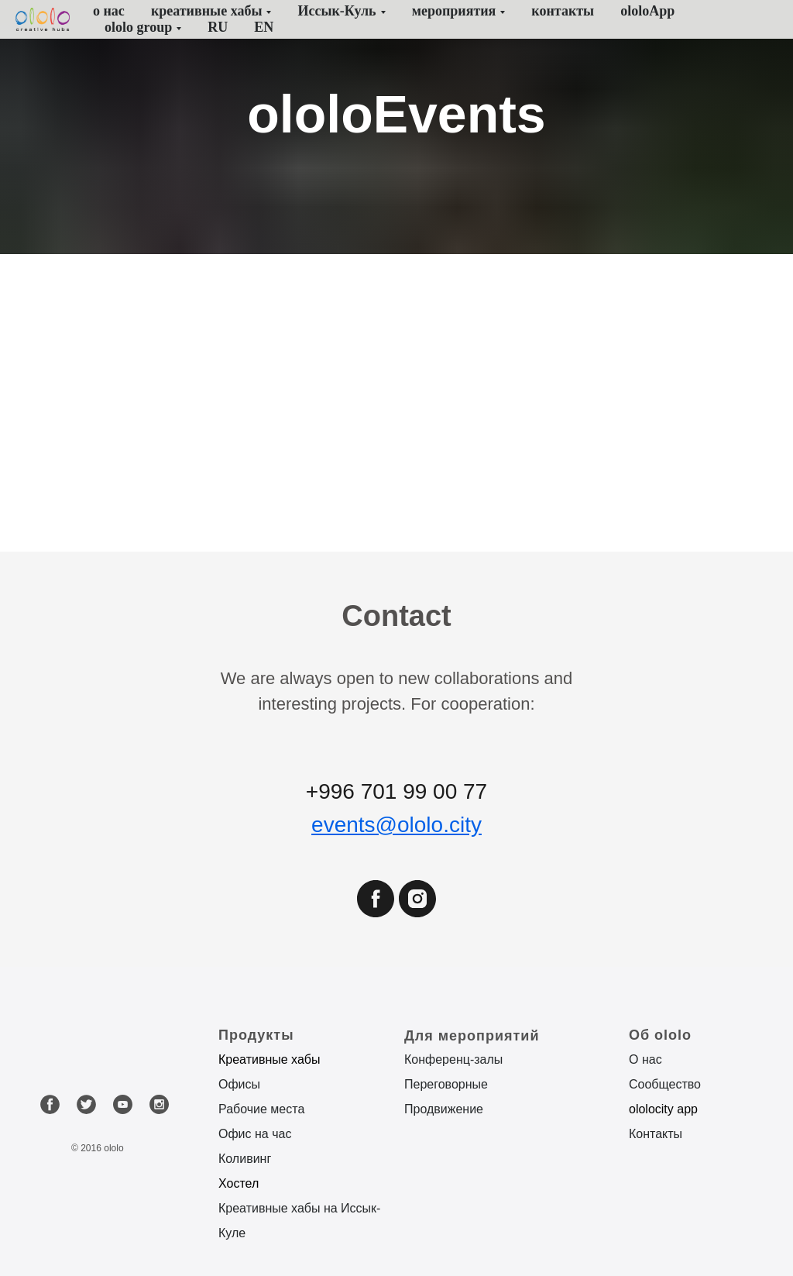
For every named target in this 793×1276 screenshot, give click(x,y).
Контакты (655, 1133)
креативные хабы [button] (207, 11)
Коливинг (244, 1158)
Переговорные (446, 1084)
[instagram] (417, 913)
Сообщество (665, 1084)
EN (263, 27)
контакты (562, 11)
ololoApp (647, 11)
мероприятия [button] (454, 11)
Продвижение (443, 1109)
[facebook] (375, 913)
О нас (645, 1059)
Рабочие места (261, 1109)
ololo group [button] (138, 27)
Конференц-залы (453, 1059)
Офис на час (254, 1133)
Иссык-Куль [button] (336, 11)
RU (218, 27)
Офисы (239, 1084)
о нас (109, 11)
